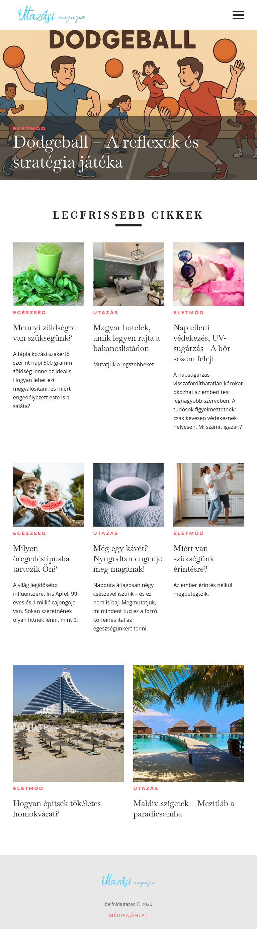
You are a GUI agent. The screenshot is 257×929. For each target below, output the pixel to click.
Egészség (29, 313)
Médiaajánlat (128, 915)
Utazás (106, 313)
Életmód (29, 128)
